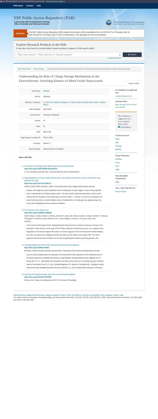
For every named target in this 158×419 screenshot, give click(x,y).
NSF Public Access (24, 69)
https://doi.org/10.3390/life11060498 (38, 213)
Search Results (39, 69)
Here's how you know (55, 1)
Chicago (118, 146)
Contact (29, 6)
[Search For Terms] (68, 54)
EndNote (118, 159)
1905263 (46, 91)
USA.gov (86, 295)
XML (117, 170)
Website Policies (19, 295)
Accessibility (94, 295)
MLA (117, 139)
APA (117, 143)
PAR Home (18, 6)
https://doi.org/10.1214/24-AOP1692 (38, 277)
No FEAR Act (76, 295)
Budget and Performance (36, 295)
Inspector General (52, 295)
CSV (117, 166)
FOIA (68, 295)
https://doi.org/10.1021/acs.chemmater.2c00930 (125, 106)
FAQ (39, 6)
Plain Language (106, 295)
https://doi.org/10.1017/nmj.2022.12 (38, 183)
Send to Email (120, 192)
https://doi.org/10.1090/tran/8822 (37, 248)
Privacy (62, 295)
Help (121, 295)
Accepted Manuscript (123, 96)
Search (132, 54)
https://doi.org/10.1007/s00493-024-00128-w (41, 169)
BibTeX (118, 150)
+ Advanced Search (114, 58)
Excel (117, 163)
